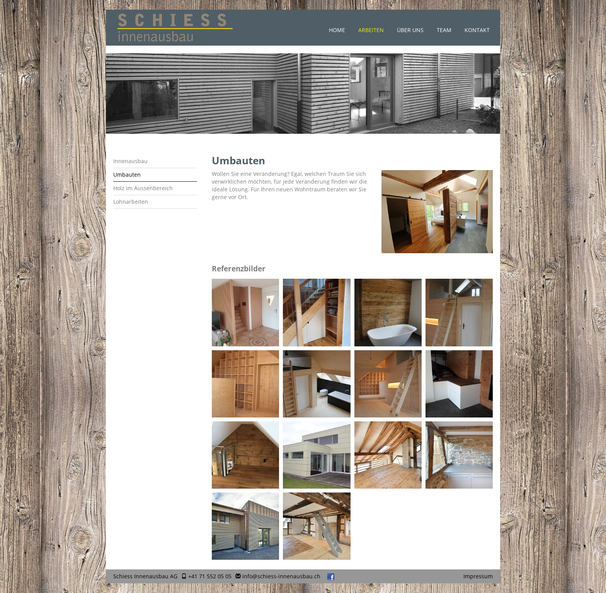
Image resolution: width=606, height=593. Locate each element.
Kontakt (477, 30)
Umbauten (127, 174)
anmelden (452, 576)
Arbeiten (371, 30)
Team (444, 30)
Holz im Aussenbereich (143, 188)
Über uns (410, 30)
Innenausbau (130, 161)
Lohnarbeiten (130, 201)
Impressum (478, 576)
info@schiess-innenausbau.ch (281, 576)
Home (337, 30)
